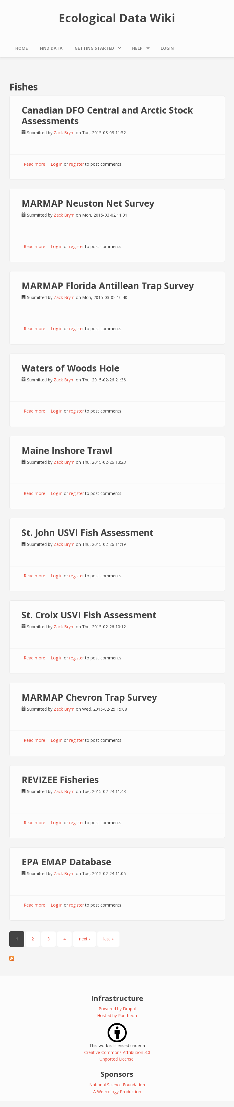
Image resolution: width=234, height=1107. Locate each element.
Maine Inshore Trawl (67, 450)
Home (21, 48)
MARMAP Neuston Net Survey (88, 203)
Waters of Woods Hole (70, 368)
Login (167, 48)
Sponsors (117, 1074)
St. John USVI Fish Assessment (87, 532)
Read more (34, 164)
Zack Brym (64, 132)
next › (84, 939)
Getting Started (94, 48)
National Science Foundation (117, 1085)
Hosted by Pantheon (117, 1015)
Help (137, 48)
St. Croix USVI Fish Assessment (89, 615)
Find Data (51, 48)
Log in (57, 164)
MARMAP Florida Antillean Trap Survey (108, 286)
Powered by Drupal (117, 1008)
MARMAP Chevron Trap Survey (89, 697)
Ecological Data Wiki (117, 17)
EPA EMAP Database (66, 862)
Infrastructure (117, 998)
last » (108, 939)
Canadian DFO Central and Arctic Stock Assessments (107, 115)
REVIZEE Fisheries (60, 780)
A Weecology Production (117, 1091)
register (76, 164)
